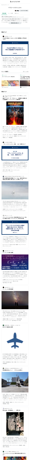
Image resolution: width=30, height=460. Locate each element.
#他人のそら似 (15, 281)
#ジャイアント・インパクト (8, 171)
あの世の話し (7, 36)
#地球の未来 (13, 65)
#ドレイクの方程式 (18, 209)
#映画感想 (10, 137)
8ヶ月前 (23, 176)
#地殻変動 (20, 134)
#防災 (8, 403)
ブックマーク (4, 75)
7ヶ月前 (10, 96)
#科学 (4, 170)
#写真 (4, 362)
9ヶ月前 (11, 215)
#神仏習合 (7, 446)
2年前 (19, 325)
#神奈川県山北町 (6, 445)
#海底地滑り (5, 363)
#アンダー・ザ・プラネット (8, 134)
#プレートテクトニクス (16, 66)
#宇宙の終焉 (23, 66)
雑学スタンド (7, 215)
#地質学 (4, 209)
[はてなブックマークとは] (8, 71)
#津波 (15, 362)
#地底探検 (15, 134)
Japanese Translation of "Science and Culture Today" (13, 176)
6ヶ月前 (10, 36)
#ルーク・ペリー (6, 136)
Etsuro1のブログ (7, 408)
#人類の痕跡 (5, 66)
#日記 (12, 362)
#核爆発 (15, 136)
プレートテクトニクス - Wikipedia (8, 76)
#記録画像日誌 (8, 362)
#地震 (4, 402)
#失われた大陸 (12, 244)
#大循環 (4, 279)
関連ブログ (17, 13)
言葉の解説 (4, 13)
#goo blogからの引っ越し (7, 282)
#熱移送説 (4, 403)
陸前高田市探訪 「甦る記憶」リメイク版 (11, 325)
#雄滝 (24, 445)
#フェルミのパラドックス (7, 210)
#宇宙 (6, 170)
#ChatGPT (5, 65)
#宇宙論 (8, 65)
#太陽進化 (10, 66)
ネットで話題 (10, 13)
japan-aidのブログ (7, 250)
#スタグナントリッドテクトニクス (19, 210)
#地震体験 (7, 402)
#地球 (9, 170)
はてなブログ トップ (5, 4)
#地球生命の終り (23, 65)
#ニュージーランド (22, 244)
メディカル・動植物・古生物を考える (10, 451)
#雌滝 (4, 446)
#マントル (11, 136)
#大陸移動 (18, 65)
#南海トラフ (12, 402)
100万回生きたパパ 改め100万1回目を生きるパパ (12, 368)
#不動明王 (20, 445)
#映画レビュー (5, 137)
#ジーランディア (6, 244)
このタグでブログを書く (24, 10)
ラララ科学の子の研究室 (8, 142)
